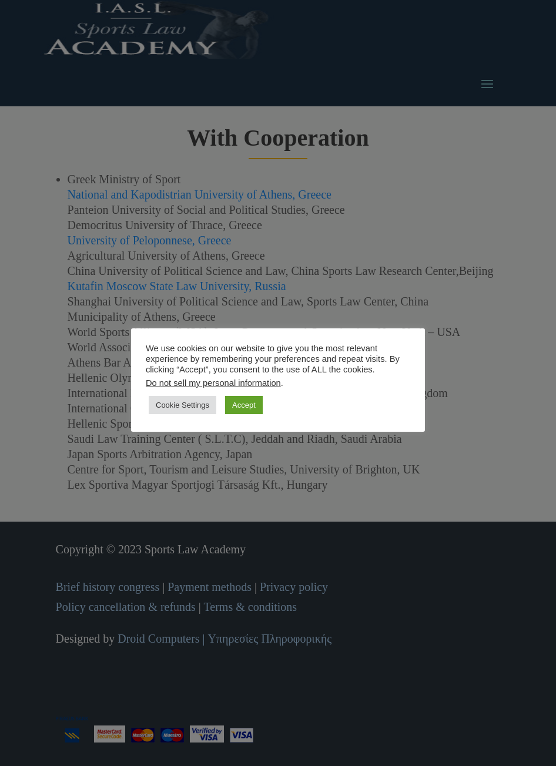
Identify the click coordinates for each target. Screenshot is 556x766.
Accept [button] (244, 405)
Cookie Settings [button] (182, 405)
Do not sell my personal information (213, 383)
